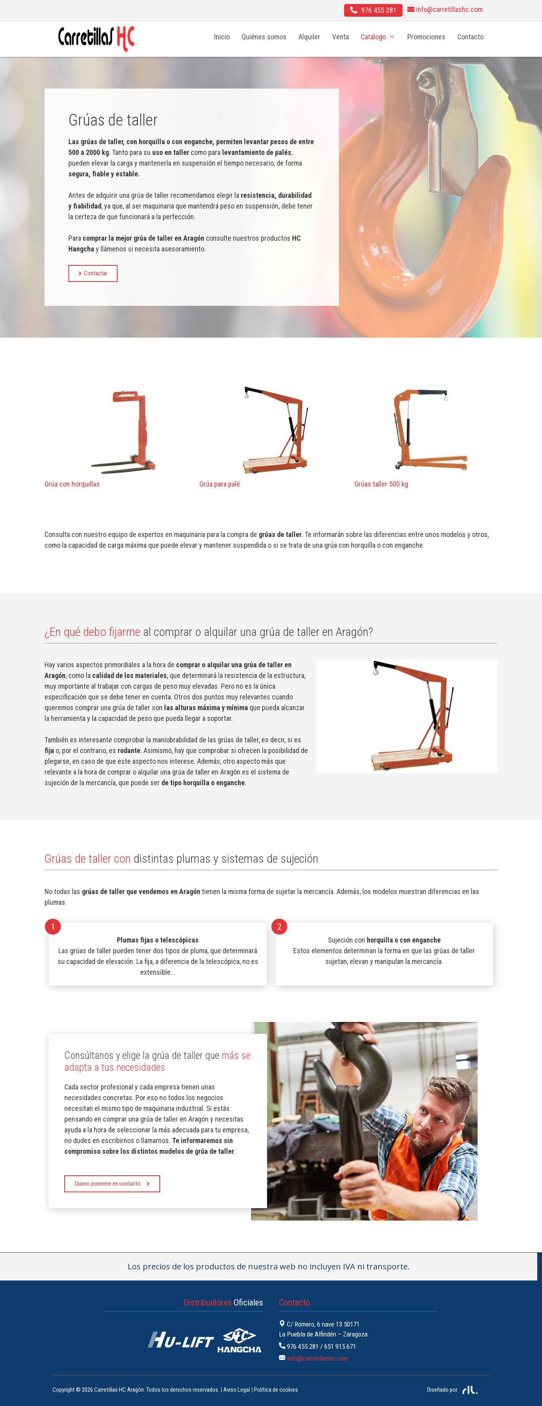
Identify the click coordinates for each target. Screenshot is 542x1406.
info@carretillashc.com (317, 1358)
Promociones (426, 37)
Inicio (222, 37)
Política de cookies (276, 1389)
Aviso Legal (236, 1389)
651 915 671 (340, 1346)
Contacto (470, 37)
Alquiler (309, 37)
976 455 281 (303, 1346)
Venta (340, 37)
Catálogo (381, 37)
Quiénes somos (264, 37)
